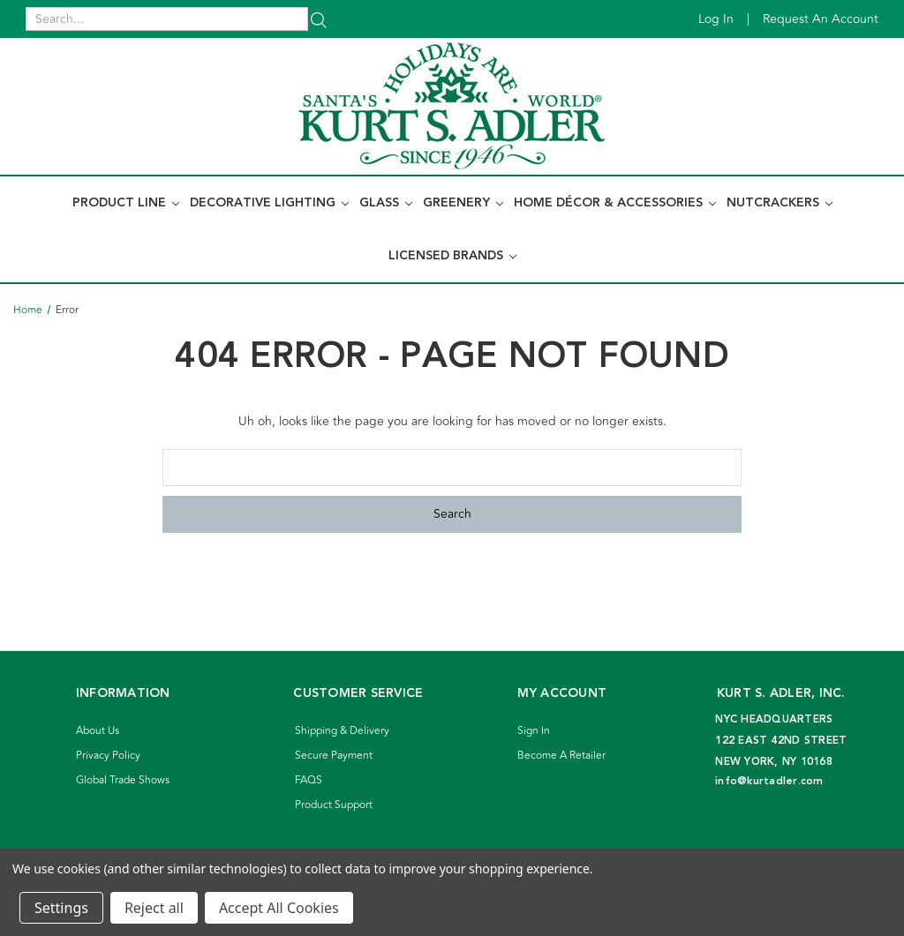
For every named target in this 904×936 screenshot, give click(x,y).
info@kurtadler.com (769, 781)
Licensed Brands (452, 256)
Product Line (125, 203)
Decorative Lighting (269, 203)
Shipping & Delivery (342, 731)
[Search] (319, 19)
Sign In (533, 731)
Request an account (820, 19)
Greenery (463, 203)
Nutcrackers (779, 203)
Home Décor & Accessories (615, 203)
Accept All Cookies (279, 907)
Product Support (334, 805)
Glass (385, 203)
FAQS (308, 780)
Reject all (154, 907)
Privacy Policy (108, 755)
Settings (61, 907)
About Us (97, 731)
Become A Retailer (561, 755)
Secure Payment (334, 755)
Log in (716, 19)
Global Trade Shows (123, 780)
